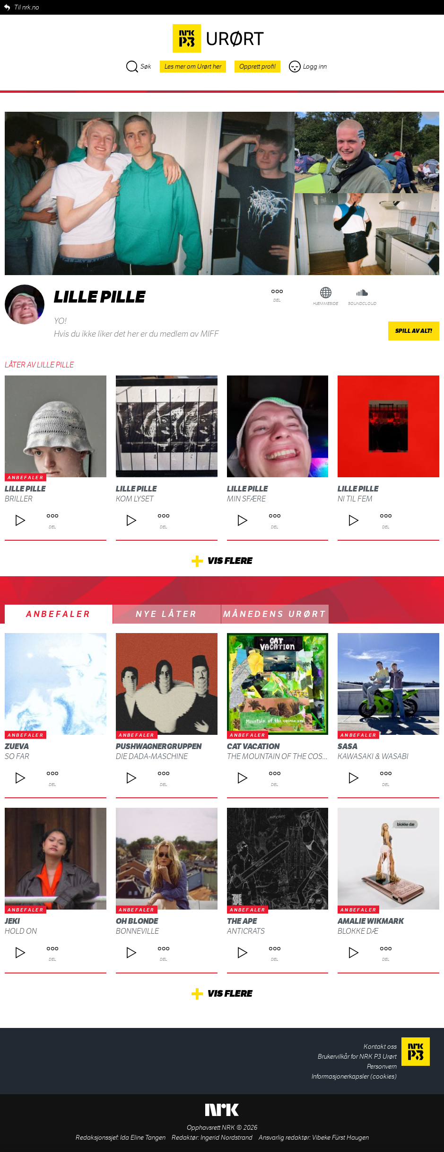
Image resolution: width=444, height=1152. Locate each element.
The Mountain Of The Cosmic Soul (291, 756)
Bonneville (137, 931)
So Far (17, 756)
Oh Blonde (137, 921)
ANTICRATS (246, 931)
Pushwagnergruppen (158, 746)
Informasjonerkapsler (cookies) (354, 1076)
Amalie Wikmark (371, 921)
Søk (138, 66)
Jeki (12, 921)
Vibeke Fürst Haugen (340, 1138)
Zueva (17, 746)
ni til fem (355, 498)
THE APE (242, 921)
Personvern (382, 1067)
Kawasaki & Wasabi (373, 756)
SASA (347, 746)
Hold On (21, 931)
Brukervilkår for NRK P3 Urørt (357, 1057)
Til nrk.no (26, 7)
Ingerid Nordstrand (226, 1138)
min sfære (246, 498)
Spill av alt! (413, 331)
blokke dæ (358, 931)
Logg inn (308, 66)
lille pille (25, 488)
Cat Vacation (253, 746)
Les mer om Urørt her (193, 67)
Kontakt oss (380, 1047)
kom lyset (135, 498)
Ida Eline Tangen (142, 1138)
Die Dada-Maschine (152, 756)
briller (19, 498)
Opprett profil (257, 67)
